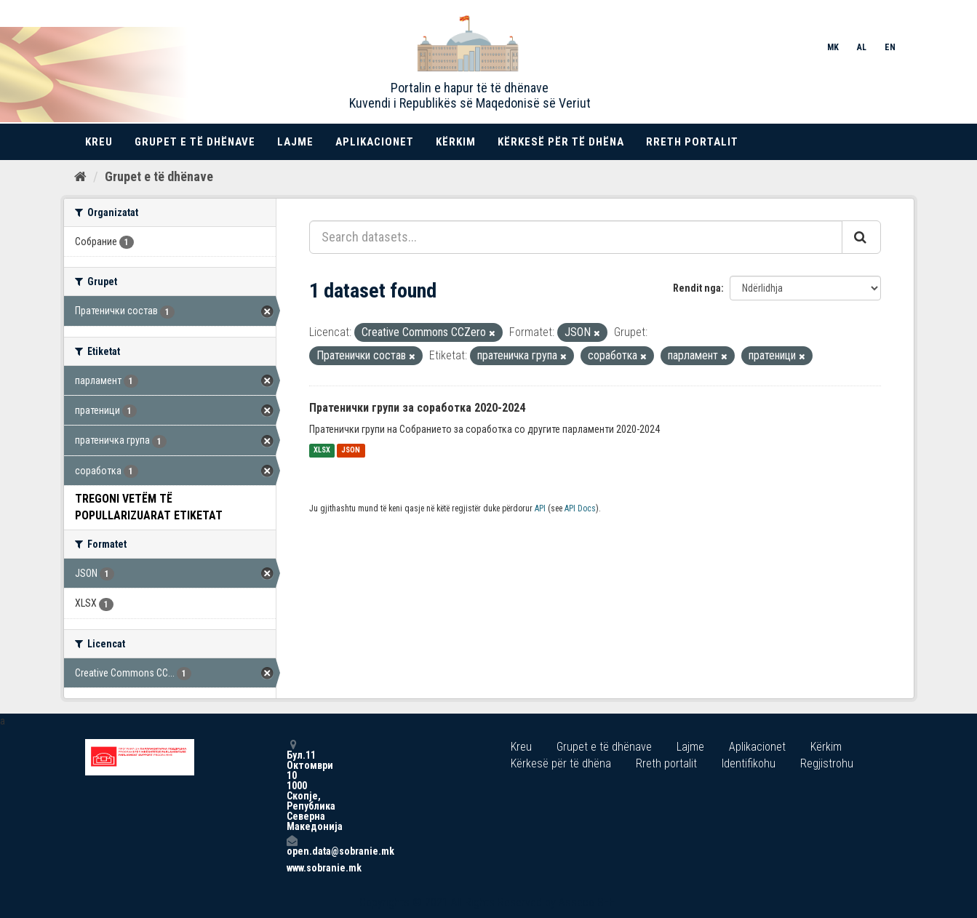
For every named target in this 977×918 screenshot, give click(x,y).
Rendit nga (697, 288)
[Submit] (861, 237)
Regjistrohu (826, 763)
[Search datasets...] (575, 237)
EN (890, 47)
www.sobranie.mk (292, 868)
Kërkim (456, 141)
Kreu (99, 141)
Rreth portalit (692, 141)
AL (861, 47)
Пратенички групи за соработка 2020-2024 (417, 408)
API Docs (580, 508)
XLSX (322, 450)
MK (833, 47)
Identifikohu (748, 763)
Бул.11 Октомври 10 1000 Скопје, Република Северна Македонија (292, 785)
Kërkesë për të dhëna (561, 141)
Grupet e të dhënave (195, 141)
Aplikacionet (374, 141)
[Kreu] (80, 176)
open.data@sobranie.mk (292, 845)
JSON (350, 450)
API (540, 508)
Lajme (295, 141)
